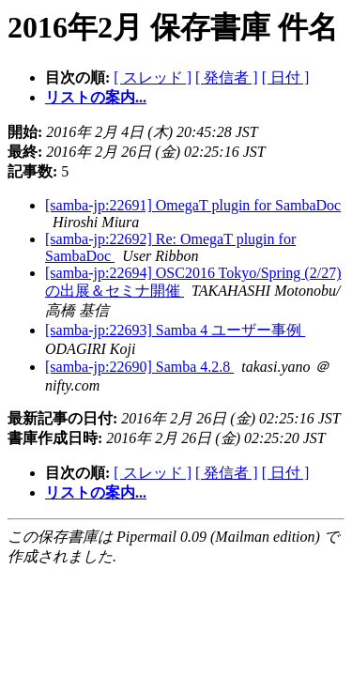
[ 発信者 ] (226, 77)
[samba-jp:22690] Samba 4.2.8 (139, 367)
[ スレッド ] (152, 77)
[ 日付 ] (286, 77)
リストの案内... (95, 97)
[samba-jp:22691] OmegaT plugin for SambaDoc (193, 205)
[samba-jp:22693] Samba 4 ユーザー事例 (175, 330)
